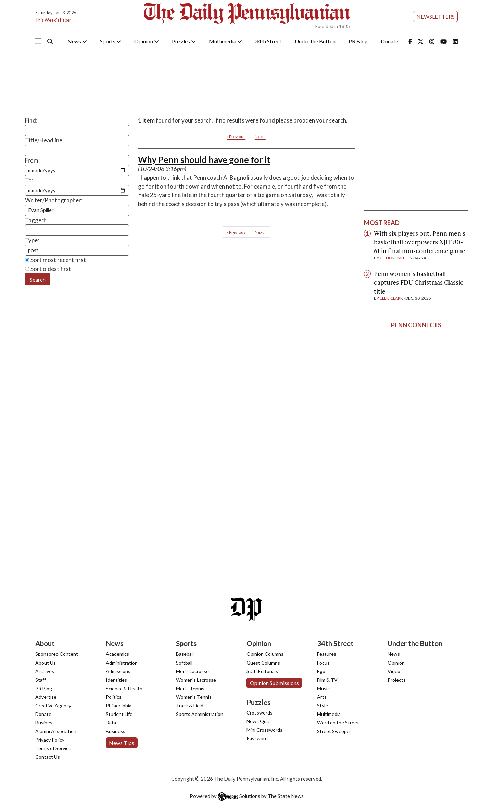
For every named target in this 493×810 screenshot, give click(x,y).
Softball (184, 663)
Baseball (185, 654)
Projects (397, 680)
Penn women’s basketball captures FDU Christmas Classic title (419, 282)
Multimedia (329, 714)
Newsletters (435, 16)
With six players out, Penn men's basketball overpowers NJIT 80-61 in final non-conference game (419, 242)
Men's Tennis (190, 688)
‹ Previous (236, 136)
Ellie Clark (391, 298)
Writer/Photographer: (54, 200)
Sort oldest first (48, 268)
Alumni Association (55, 731)
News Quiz (258, 721)
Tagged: (35, 220)
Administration (122, 663)
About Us (45, 663)
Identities (116, 680)
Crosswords (259, 713)
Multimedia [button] (225, 41)
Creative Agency (53, 705)
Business (45, 722)
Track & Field (189, 705)
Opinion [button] (146, 41)
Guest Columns (263, 663)
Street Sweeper (334, 731)
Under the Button (315, 41)
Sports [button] (110, 41)
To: (29, 180)
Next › (260, 136)
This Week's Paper (53, 20)
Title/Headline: (44, 140)
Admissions (118, 671)
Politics (114, 697)
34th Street (268, 41)
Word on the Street (338, 722)
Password (257, 738)
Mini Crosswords (264, 730)
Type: (32, 240)
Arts (322, 697)
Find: (31, 120)
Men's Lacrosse (192, 671)
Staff (40, 680)
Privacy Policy (49, 740)
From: (32, 160)
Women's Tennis (194, 697)
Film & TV (327, 680)
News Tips (121, 743)
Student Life (119, 714)
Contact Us (47, 757)
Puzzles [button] (184, 41)
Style (322, 705)
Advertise (45, 697)
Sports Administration (199, 714)
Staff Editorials (262, 671)
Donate (389, 41)
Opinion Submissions (274, 683)
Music (323, 688)
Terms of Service (53, 748)
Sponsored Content (56, 654)
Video (394, 671)
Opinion (396, 663)
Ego (321, 671)
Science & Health (124, 688)
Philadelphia (118, 705)
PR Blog (358, 41)
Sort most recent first (55, 259)
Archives (44, 671)
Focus (323, 663)
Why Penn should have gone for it (204, 159)
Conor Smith (394, 257)
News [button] (77, 41)
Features (326, 654)
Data (111, 722)
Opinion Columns (264, 654)
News (394, 654)
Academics (117, 654)
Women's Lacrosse (196, 680)
